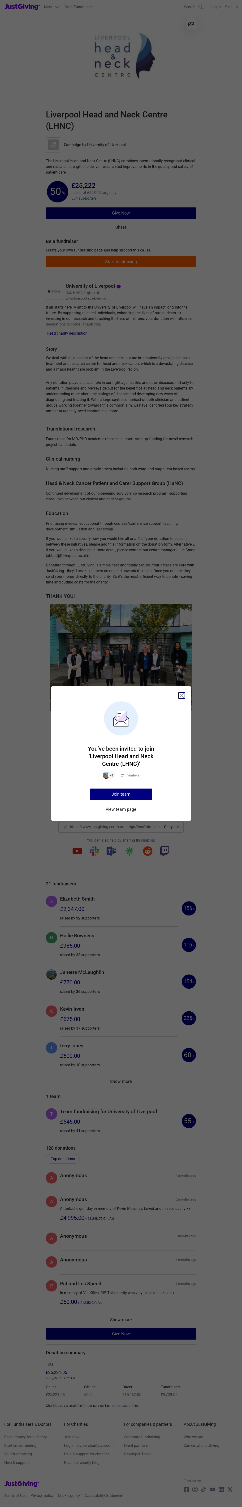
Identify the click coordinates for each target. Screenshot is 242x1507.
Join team (121, 794)
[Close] (181, 695)
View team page (121, 809)
